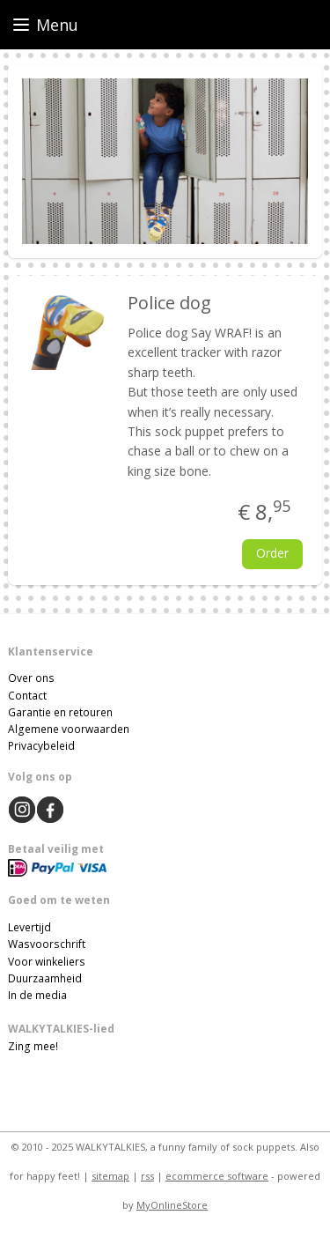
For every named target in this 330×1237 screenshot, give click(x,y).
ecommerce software (216, 1175)
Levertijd (29, 927)
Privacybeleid (41, 745)
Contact (27, 695)
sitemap (110, 1175)
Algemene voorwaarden (68, 729)
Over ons (31, 677)
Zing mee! (33, 1046)
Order (272, 552)
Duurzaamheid (45, 978)
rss (147, 1175)
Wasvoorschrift (46, 944)
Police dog (169, 303)
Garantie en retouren (60, 712)
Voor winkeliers (46, 961)
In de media (37, 995)
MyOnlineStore (172, 1204)
